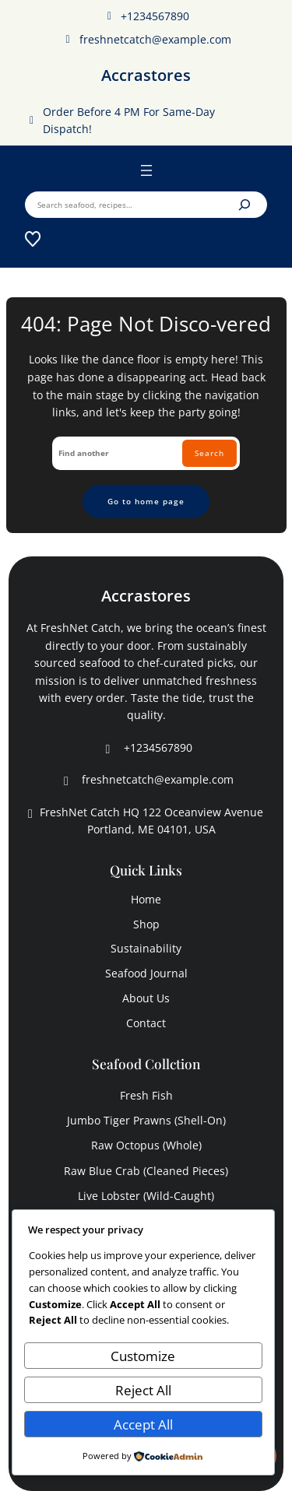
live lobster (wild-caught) (146, 1195)
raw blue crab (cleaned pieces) (146, 1170)
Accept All (143, 1424)
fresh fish (146, 1095)
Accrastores (146, 75)
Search (209, 452)
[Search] (244, 204)
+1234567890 (146, 16)
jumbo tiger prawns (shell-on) (146, 1120)
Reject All (143, 1390)
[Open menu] (146, 170)
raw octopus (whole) (146, 1145)
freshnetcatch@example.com (146, 39)
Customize (143, 1356)
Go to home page (146, 501)
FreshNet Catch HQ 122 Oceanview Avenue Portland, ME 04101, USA (143, 822)
